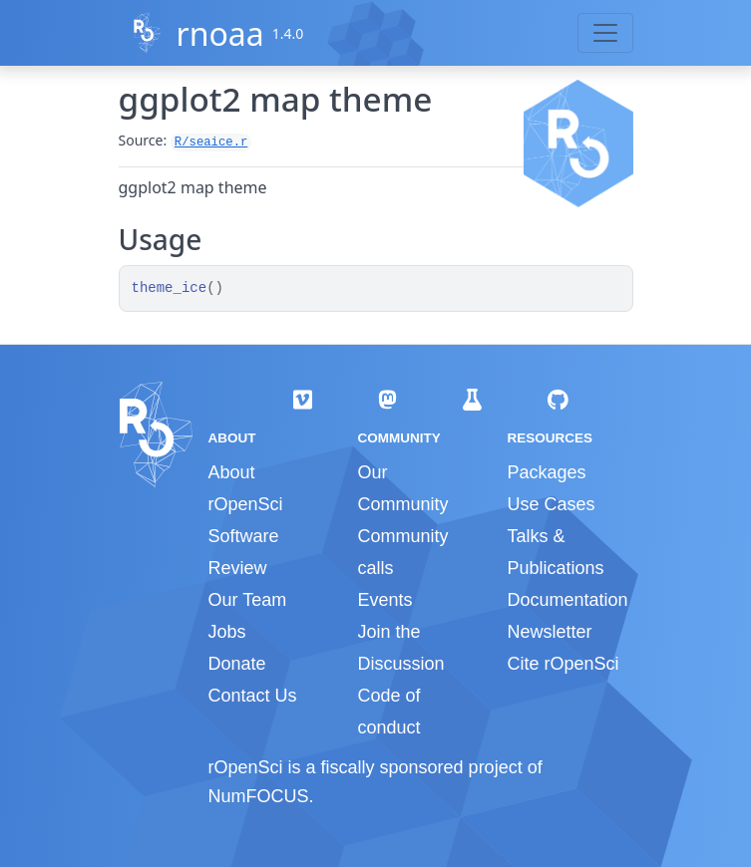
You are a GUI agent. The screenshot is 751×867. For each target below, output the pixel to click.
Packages (546, 472)
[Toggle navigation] (605, 33)
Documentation (567, 600)
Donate (237, 664)
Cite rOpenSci (562, 664)
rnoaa (219, 33)
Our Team (247, 600)
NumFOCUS (258, 796)
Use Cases (550, 504)
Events (384, 600)
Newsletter (549, 632)
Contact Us (252, 696)
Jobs (227, 632)
